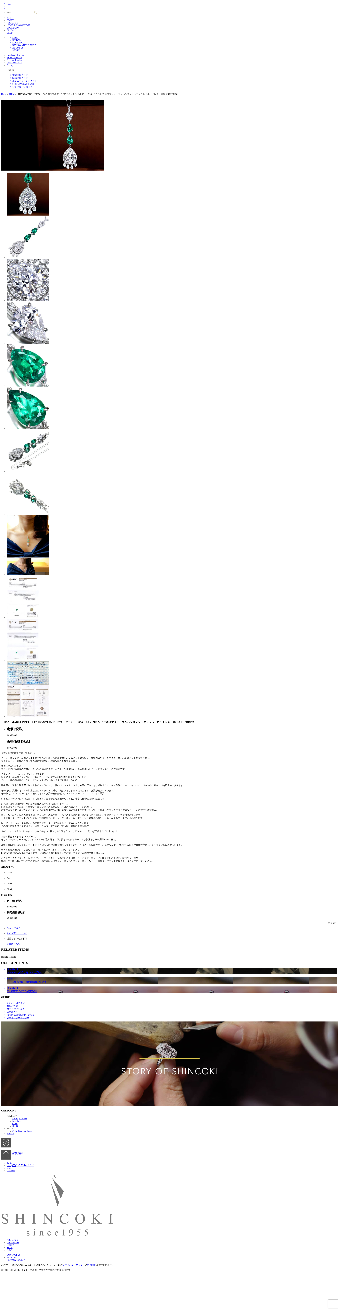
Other (14, 1123)
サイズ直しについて (17, 933)
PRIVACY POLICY (16, 1260)
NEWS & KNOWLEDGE (18, 25)
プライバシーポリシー (74, 1265)
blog (9, 1168)
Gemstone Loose (14, 62)
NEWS (10, 1250)
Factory (10, 65)
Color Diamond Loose (22, 1131)
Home (4, 94)
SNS (9, 17)
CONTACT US (13, 1255)
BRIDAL (11, 30)
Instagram (11, 1165)
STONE (10, 1133)
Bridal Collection (14, 57)
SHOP (9, 33)
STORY (10, 20)
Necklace (16, 1121)
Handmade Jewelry (15, 55)
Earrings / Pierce (19, 1118)
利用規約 (91, 1265)
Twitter (10, 1163)
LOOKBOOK (13, 28)
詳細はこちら (13, 944)
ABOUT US (12, 23)
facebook (11, 1170)
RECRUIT (11, 1257)
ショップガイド (14, 928)
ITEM (11, 94)
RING (15, 1126)
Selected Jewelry (14, 60)
